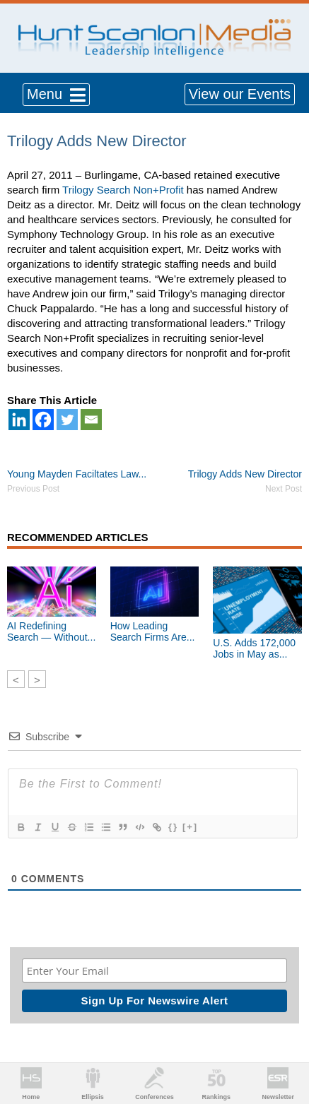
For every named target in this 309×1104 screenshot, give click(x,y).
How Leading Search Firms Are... (152, 631)
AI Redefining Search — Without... (51, 631)
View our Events (240, 94)
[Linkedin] (19, 419)
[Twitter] (67, 419)
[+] (190, 826)
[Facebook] (43, 419)
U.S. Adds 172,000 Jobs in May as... (254, 648)
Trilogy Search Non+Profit (123, 190)
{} (173, 826)
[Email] (91, 419)
